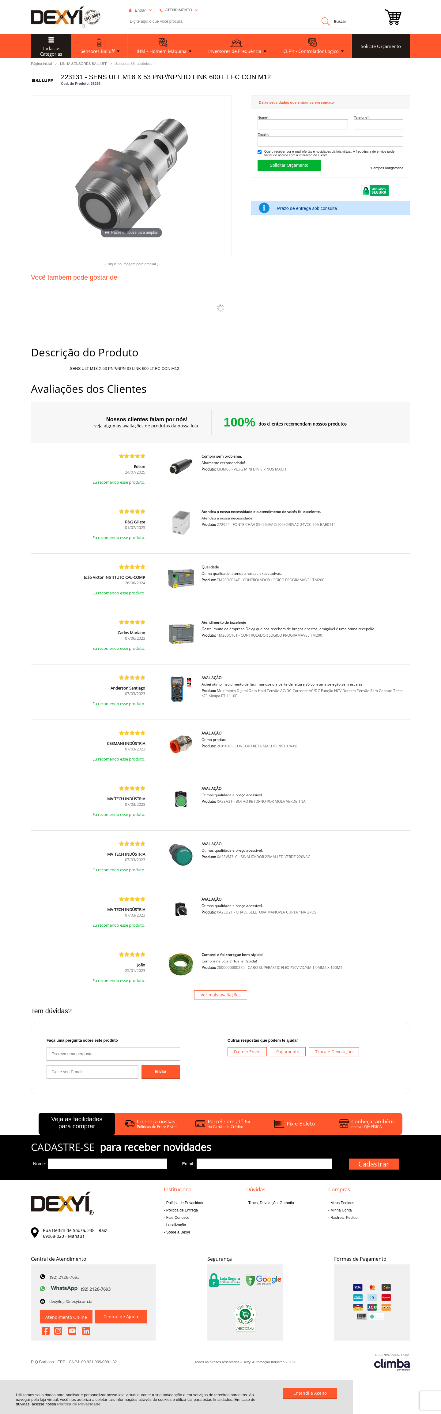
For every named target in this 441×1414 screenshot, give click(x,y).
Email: (263, 134)
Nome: (264, 117)
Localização (175, 1225)
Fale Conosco (177, 1217)
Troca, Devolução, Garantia (270, 1203)
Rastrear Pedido (344, 1217)
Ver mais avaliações (221, 995)
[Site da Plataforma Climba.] (392, 1362)
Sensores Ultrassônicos (134, 63)
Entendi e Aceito (310, 1393)
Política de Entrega (181, 1210)
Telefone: (362, 117)
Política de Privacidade (78, 1404)
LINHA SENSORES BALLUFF (84, 63)
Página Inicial (42, 63)
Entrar (140, 10)
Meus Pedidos (342, 1203)
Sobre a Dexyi (177, 1232)
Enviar (160, 1071)
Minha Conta (341, 1210)
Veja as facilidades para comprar (76, 1122)
